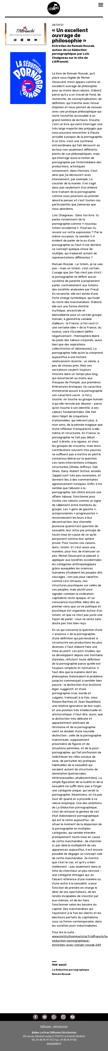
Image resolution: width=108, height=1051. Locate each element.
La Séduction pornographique (70, 969)
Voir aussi (59, 964)
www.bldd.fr (54, 1043)
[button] (25, 33)
